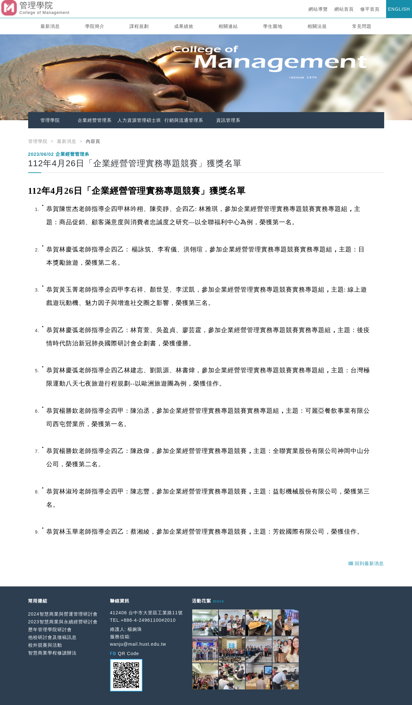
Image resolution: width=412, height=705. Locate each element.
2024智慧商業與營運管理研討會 (63, 614)
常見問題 (362, 26)
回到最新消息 (366, 563)
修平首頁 (370, 9)
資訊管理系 (228, 120)
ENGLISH (399, 9)
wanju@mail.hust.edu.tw (138, 644)
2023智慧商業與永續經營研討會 (63, 621)
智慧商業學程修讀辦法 (52, 652)
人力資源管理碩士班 (139, 120)
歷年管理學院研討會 (50, 629)
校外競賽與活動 (45, 645)
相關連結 (228, 26)
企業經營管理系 (95, 120)
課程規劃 (139, 26)
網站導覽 (318, 9)
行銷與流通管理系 (183, 120)
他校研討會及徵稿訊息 (52, 637)
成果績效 (184, 26)
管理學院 (50, 120)
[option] (206, 77)
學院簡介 (95, 26)
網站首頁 (344, 9)
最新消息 (50, 26)
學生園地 (273, 26)
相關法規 (317, 26)
